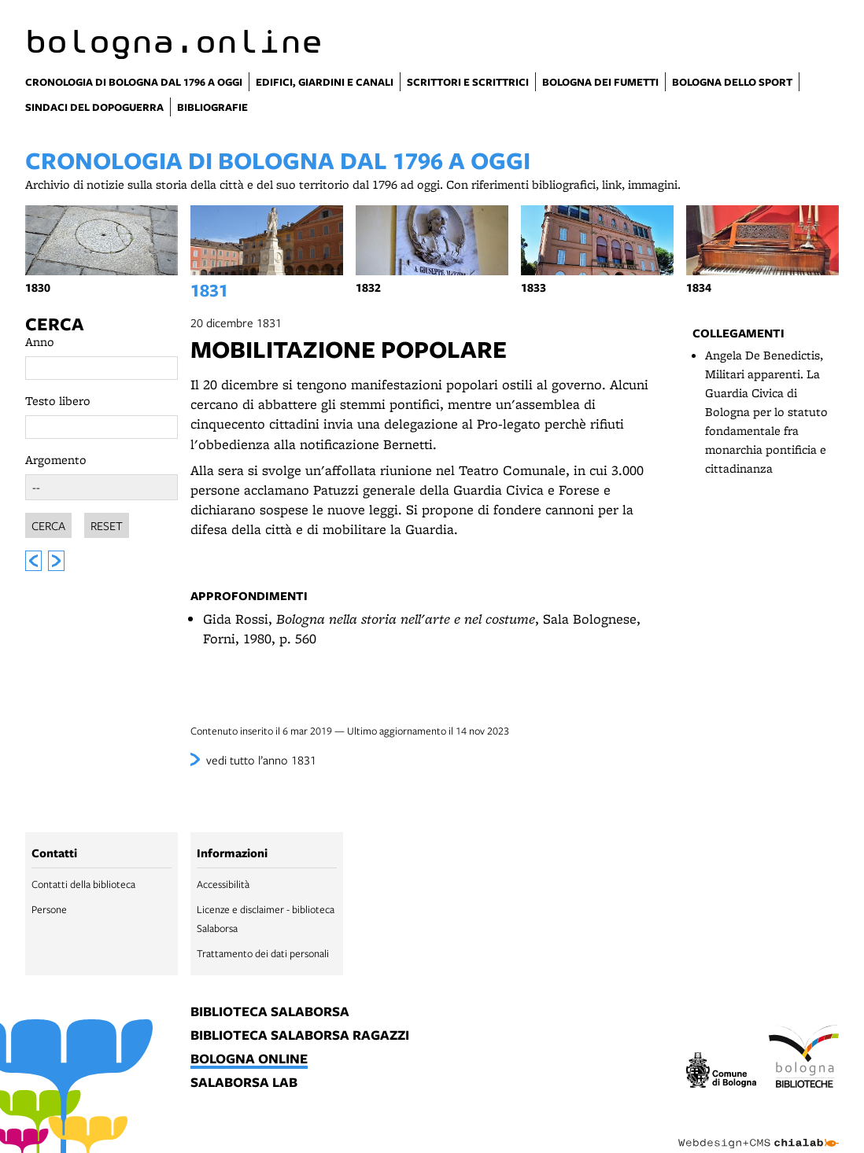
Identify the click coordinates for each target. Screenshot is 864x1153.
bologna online (249, 1059)
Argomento (56, 459)
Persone (49, 909)
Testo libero (57, 400)
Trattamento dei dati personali (263, 953)
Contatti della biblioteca (83, 884)
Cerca (54, 324)
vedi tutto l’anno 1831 (261, 760)
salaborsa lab (243, 1083)
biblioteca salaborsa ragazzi (299, 1036)
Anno (39, 341)
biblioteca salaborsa (269, 1012)
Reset (106, 523)
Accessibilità (223, 884)
